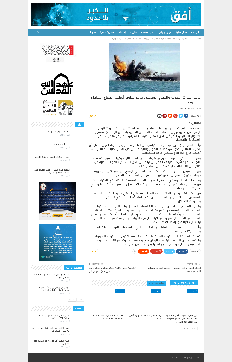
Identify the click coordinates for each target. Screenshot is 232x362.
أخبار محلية (181, 32)
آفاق (134, 32)
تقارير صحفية (148, 32)
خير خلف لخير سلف (61, 144)
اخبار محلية (192, 291)
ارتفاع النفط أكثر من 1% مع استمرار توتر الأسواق (51, 342)
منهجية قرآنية (107, 32)
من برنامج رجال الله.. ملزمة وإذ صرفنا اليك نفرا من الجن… (51, 276)
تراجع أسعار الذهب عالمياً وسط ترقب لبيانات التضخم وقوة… (53, 316)
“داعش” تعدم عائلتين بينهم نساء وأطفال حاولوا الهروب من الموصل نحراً (112, 269)
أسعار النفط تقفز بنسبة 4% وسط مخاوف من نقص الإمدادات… (51, 329)
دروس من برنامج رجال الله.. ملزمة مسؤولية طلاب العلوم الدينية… (54, 289)
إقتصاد (122, 32)
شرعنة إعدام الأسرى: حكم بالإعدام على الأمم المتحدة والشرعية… (52, 171)
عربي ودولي (165, 32)
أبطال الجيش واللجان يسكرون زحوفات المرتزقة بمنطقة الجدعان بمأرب (174, 269)
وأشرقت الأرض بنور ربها (59, 132)
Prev (194, 328)
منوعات (92, 32)
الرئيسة (195, 32)
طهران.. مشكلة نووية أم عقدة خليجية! (52, 157)
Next (185, 328)
